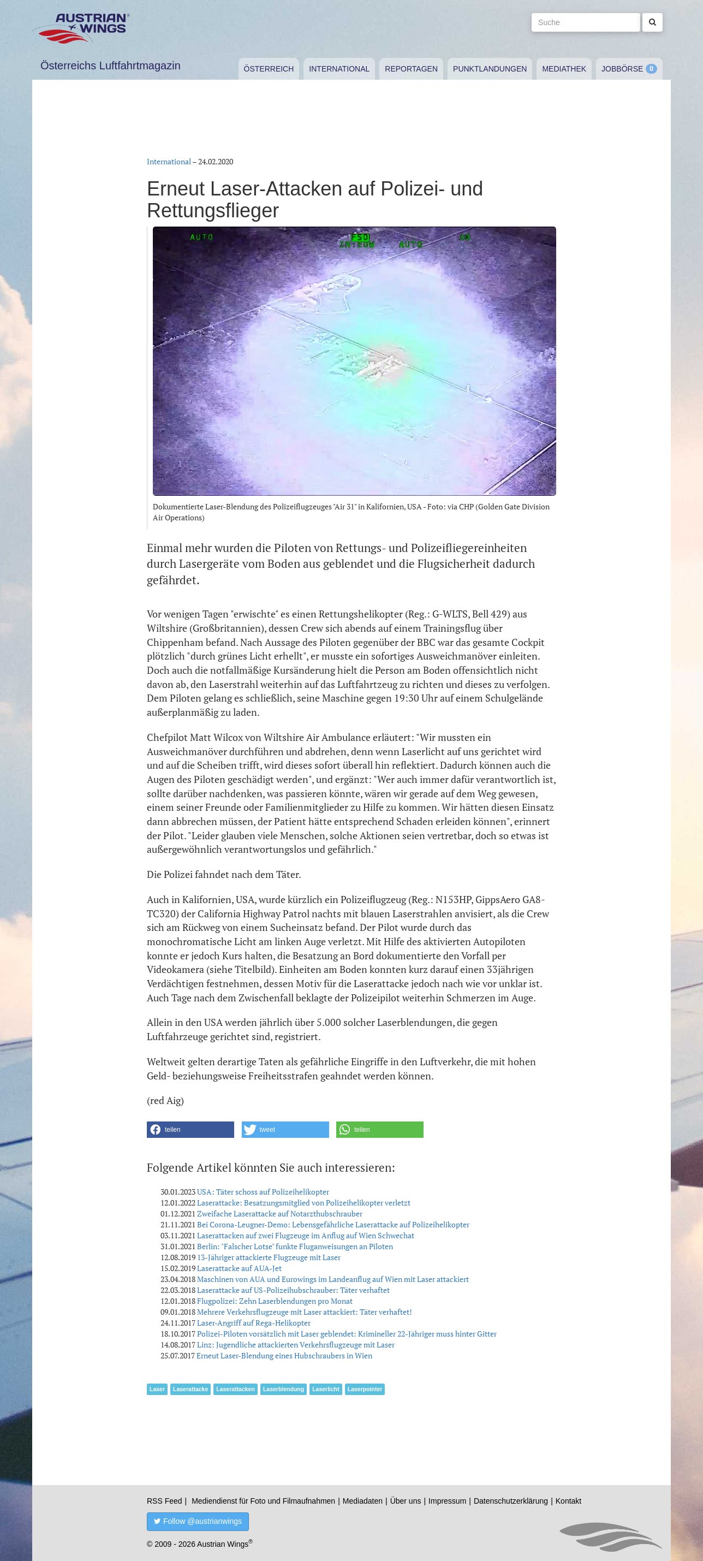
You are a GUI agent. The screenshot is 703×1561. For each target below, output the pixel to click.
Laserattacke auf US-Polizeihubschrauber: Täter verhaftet (293, 1290)
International (339, 68)
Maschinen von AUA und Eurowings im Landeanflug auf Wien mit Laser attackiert (333, 1279)
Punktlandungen (490, 68)
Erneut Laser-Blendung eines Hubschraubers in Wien (284, 1355)
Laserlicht (325, 1389)
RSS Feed (164, 1501)
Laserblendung (283, 1389)
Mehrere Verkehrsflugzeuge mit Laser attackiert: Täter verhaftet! (304, 1312)
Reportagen (411, 68)
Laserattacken (235, 1389)
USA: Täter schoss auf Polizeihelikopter (263, 1191)
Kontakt (568, 1501)
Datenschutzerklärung (511, 1501)
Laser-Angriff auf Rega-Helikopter (254, 1322)
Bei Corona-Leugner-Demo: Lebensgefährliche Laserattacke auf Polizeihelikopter (333, 1224)
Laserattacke (190, 1389)
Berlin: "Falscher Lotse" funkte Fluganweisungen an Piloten (295, 1246)
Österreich (269, 68)
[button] (190, 1129)
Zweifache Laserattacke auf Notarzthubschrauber (279, 1213)
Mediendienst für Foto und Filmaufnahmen (263, 1501)
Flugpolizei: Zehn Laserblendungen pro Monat (275, 1301)
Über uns (405, 1501)
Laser (157, 1389)
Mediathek (564, 68)
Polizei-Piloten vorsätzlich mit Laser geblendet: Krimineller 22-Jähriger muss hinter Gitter (347, 1333)
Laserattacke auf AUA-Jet (239, 1268)
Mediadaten (363, 1501)
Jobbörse (622, 68)
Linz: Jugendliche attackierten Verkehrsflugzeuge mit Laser (296, 1344)
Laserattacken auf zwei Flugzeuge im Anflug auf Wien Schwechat (305, 1235)
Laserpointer (365, 1389)
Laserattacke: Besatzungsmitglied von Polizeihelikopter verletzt (303, 1202)
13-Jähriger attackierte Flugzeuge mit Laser (269, 1257)
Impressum (447, 1501)
